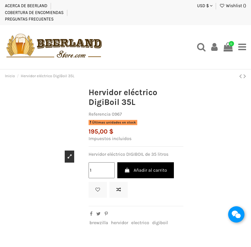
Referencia (100, 114)
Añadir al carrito (145, 170)
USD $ (204, 5)
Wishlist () (232, 5)
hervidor (119, 222)
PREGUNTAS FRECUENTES (29, 19)
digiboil (160, 222)
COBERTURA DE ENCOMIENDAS (34, 12)
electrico (140, 222)
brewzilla (99, 222)
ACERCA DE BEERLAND (26, 5)
